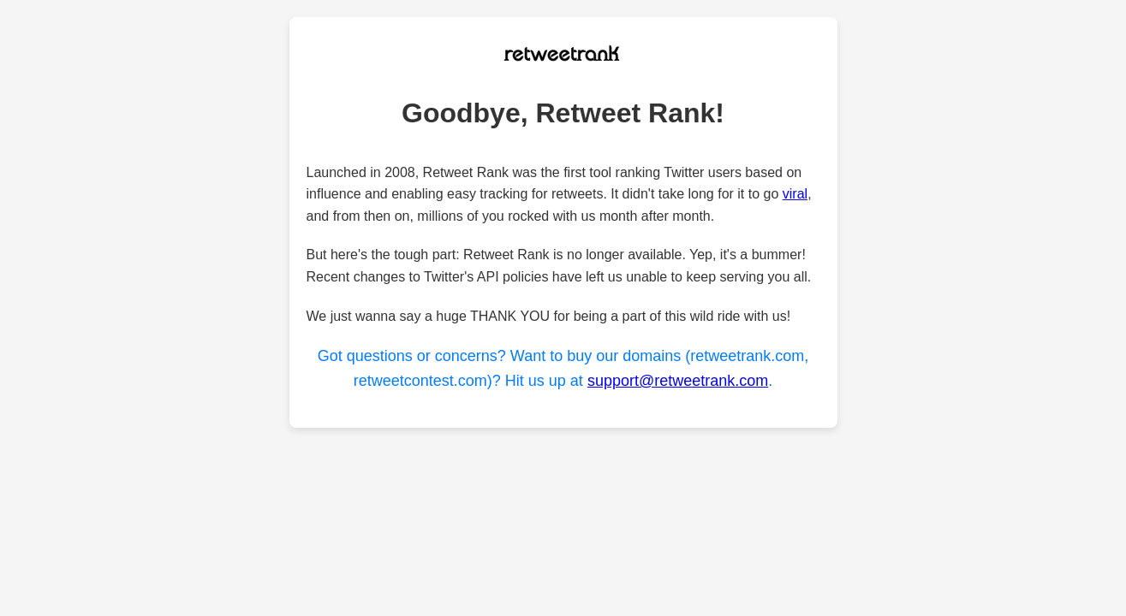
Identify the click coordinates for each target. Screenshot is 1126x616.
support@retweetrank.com (677, 380)
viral (795, 194)
